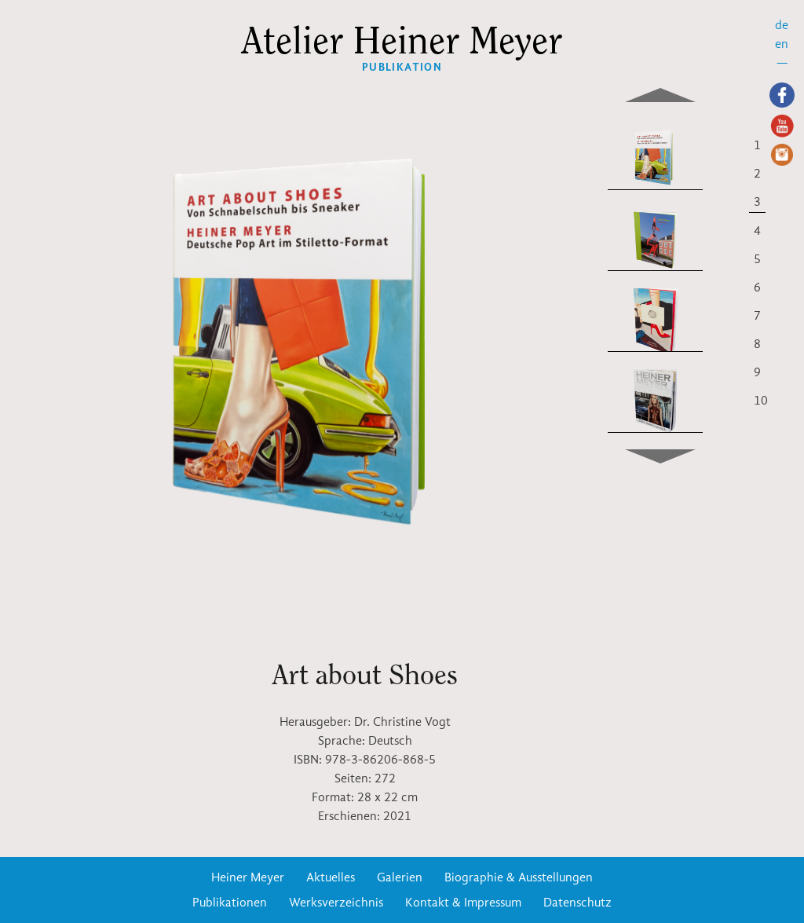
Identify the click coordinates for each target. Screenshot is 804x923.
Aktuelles (330, 877)
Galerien (399, 877)
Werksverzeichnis (336, 903)
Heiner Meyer (247, 877)
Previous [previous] (660, 90)
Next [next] (660, 461)
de (781, 25)
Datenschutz (577, 903)
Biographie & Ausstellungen (518, 877)
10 (761, 401)
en (781, 44)
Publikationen (229, 903)
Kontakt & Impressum (463, 903)
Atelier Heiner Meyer (402, 41)
